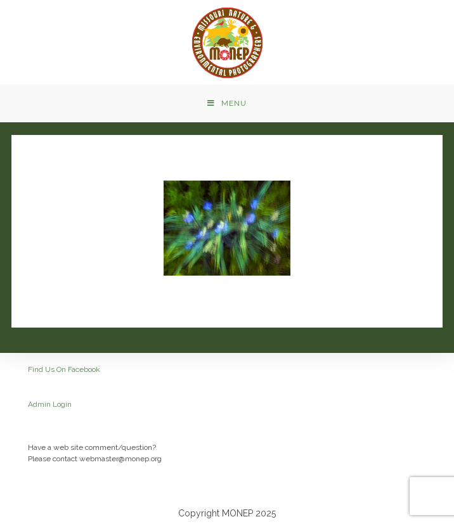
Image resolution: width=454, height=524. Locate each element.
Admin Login (50, 404)
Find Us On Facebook (64, 369)
